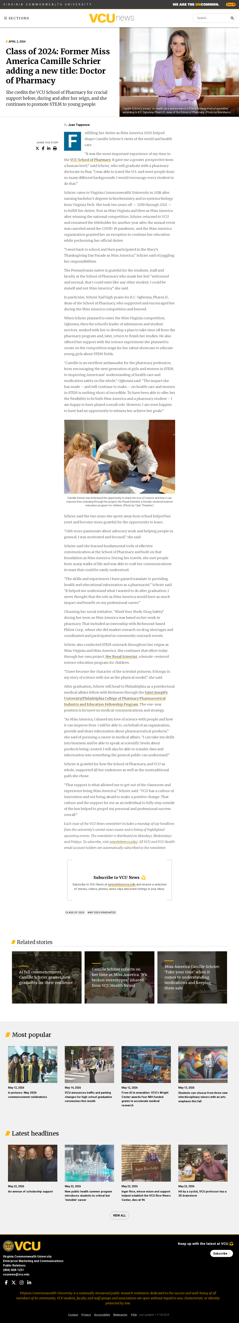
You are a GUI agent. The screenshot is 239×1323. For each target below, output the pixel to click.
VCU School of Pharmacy (90, 160)
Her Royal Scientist (121, 656)
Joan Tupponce (79, 125)
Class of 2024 (75, 912)
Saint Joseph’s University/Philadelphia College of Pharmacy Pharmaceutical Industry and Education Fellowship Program (116, 698)
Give (231, 4)
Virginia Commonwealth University (47, 4)
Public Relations (14, 1265)
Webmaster (120, 1314)
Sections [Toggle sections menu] (16, 18)
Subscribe (221, 1253)
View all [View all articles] (119, 1215)
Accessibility (102, 1314)
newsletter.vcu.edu (122, 884)
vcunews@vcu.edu (16, 1274)
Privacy (86, 1314)
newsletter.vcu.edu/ (123, 842)
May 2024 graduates (102, 912)
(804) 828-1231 (13, 1270)
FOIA (134, 1314)
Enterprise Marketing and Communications (33, 1261)
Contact (73, 1314)
